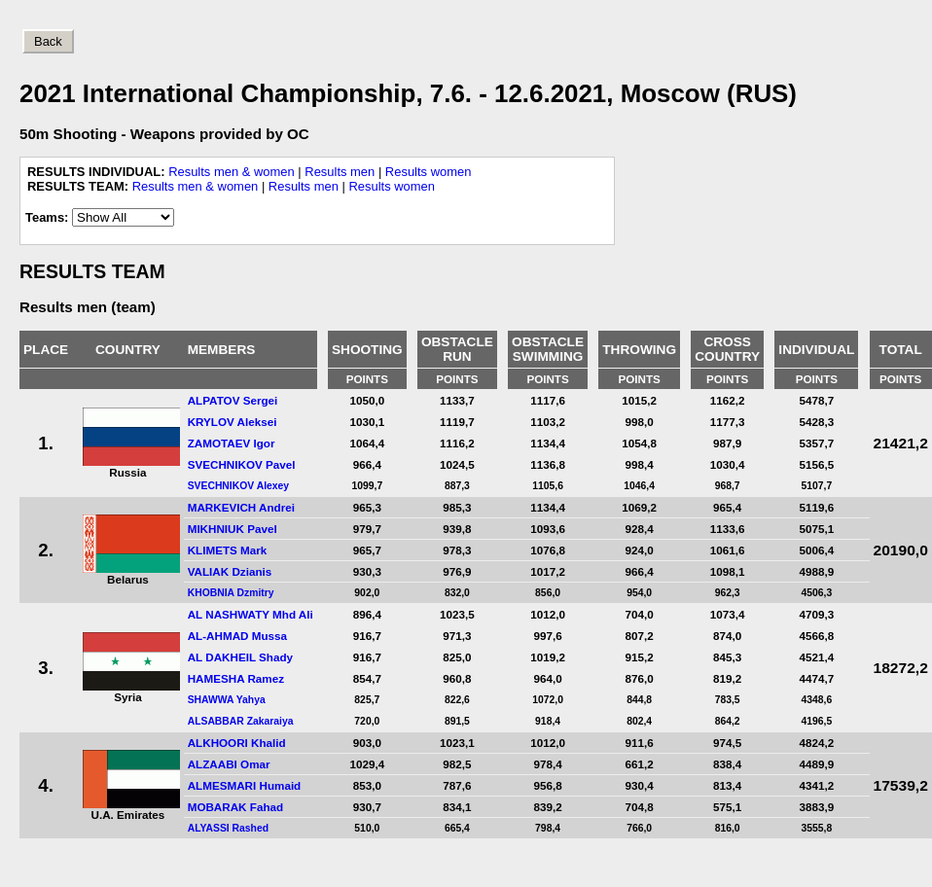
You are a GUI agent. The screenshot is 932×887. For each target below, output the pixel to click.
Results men (340, 171)
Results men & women (231, 171)
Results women (428, 171)
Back (48, 41)
